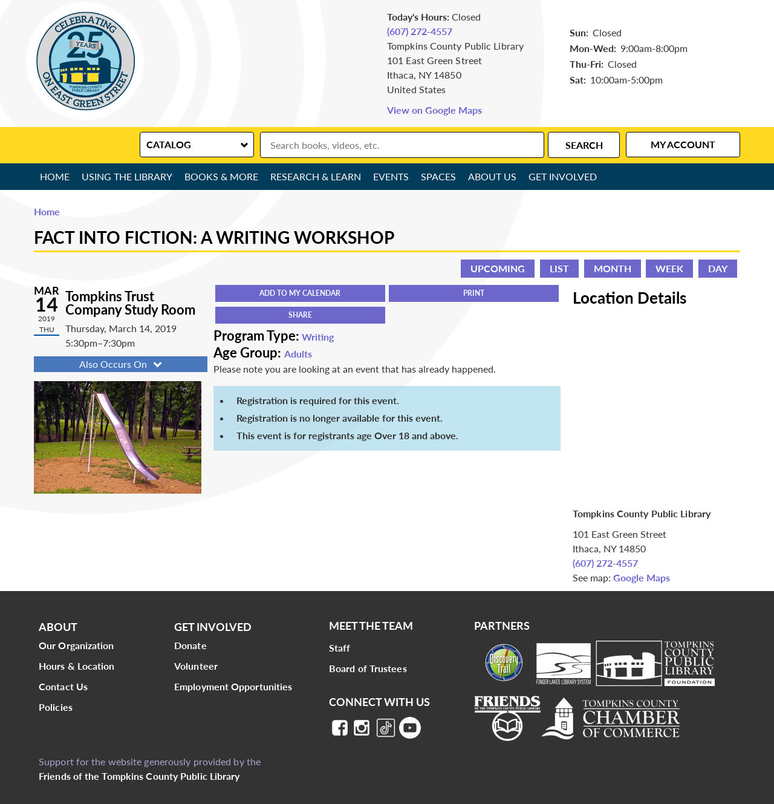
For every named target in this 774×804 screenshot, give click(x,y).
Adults (298, 353)
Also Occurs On (121, 364)
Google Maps (641, 577)
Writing (318, 336)
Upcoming (497, 268)
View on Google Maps (434, 110)
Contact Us (63, 686)
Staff (340, 647)
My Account (683, 144)
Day (717, 268)
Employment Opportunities (233, 686)
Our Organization (76, 645)
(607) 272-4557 (419, 31)
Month (612, 268)
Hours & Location (77, 666)
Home (55, 176)
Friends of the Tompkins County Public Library (139, 776)
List (559, 268)
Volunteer (196, 666)
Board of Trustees (368, 668)
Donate (190, 645)
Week (669, 268)
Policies (56, 707)
